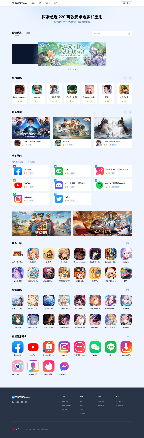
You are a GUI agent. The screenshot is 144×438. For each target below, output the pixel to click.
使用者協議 (119, 405)
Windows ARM (66, 405)
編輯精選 (17, 32)
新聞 (81, 401)
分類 (28, 32)
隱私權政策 (119, 401)
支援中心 (101, 405)
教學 (81, 405)
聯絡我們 (101, 401)
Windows (65, 401)
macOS (64, 409)
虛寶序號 (83, 413)
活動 (81, 409)
